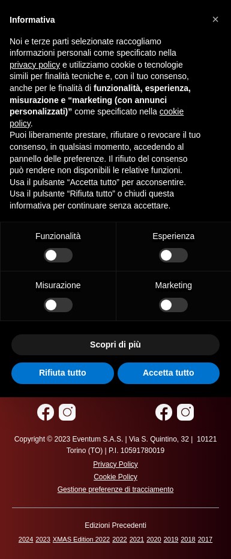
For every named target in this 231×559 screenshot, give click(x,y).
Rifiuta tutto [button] (62, 372)
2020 (153, 539)
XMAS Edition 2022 (81, 539)
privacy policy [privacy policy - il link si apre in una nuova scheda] (35, 65)
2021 (137, 539)
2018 (188, 539)
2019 (171, 539)
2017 (205, 539)
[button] (215, 19)
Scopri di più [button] (115, 344)
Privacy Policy (115, 464)
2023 (42, 539)
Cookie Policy (115, 477)
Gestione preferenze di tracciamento (115, 489)
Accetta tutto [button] (168, 372)
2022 (119, 539)
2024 (26, 539)
